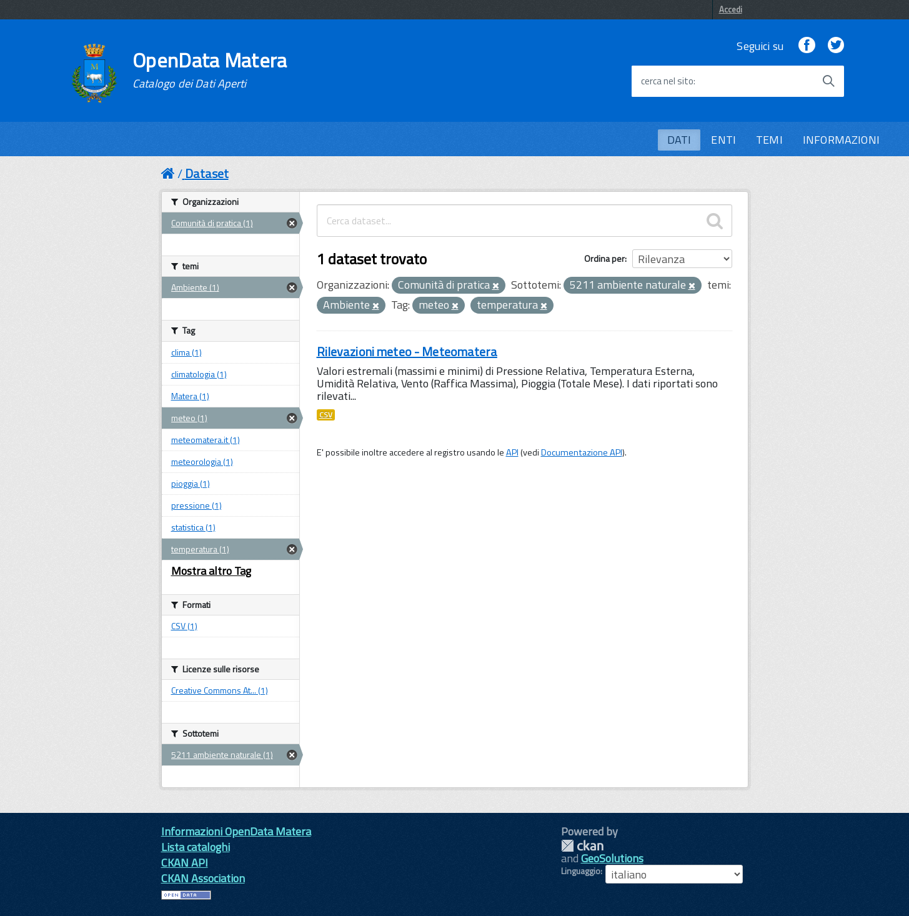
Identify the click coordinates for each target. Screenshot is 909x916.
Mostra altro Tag (211, 570)
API (512, 452)
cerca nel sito (667, 81)
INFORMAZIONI (841, 139)
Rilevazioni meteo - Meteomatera (407, 351)
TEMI (769, 139)
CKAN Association (203, 878)
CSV (325, 415)
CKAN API (184, 862)
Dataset (207, 173)
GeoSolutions (612, 858)
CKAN (582, 845)
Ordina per (604, 258)
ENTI (723, 139)
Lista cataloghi (195, 847)
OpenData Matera (209, 70)
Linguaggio (580, 871)
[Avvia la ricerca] (828, 81)
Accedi (730, 9)
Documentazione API (581, 452)
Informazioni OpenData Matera (236, 831)
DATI (679, 139)
